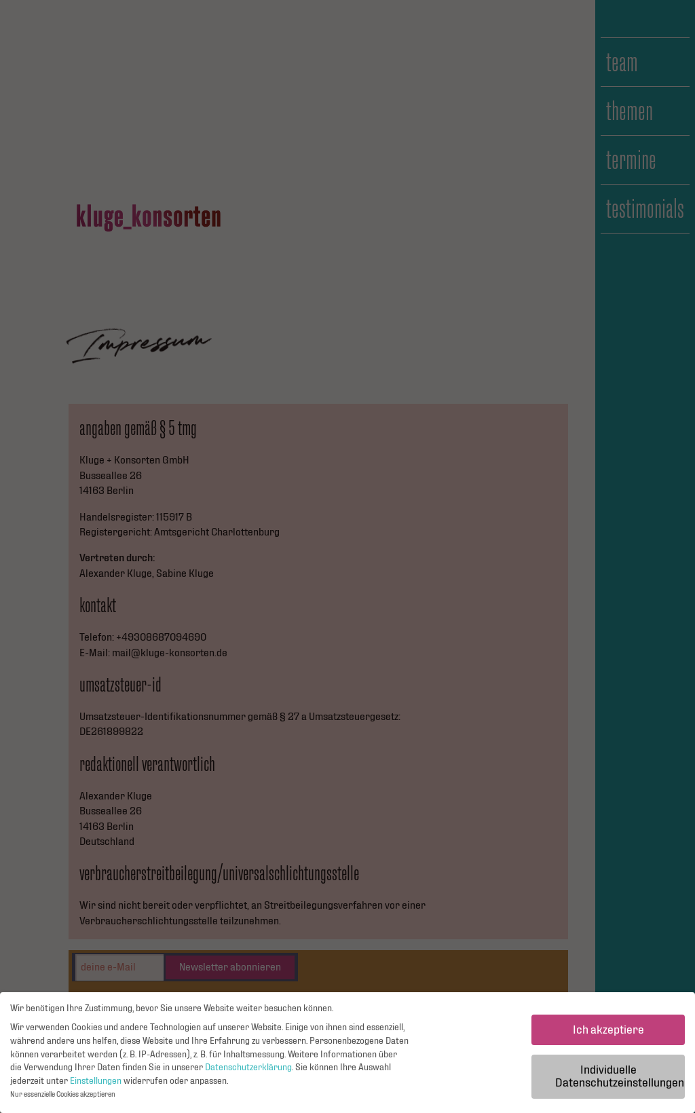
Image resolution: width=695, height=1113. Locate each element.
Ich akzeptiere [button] (608, 1033)
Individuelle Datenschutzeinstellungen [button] (619, 1080)
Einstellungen (95, 1084)
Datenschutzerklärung (248, 1071)
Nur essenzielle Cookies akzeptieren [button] (62, 1098)
